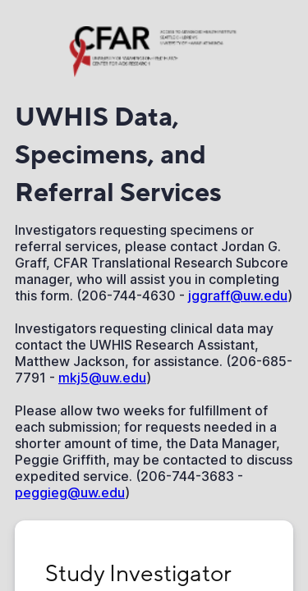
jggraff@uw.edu (237, 295)
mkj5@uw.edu (102, 377)
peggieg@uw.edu (70, 492)
